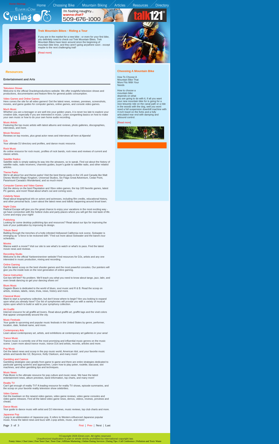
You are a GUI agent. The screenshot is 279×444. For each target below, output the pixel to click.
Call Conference (127, 441)
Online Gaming (11, 264)
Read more (45, 52)
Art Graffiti (8, 309)
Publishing (9, 219)
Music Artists (10, 122)
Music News (10, 372)
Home (12, 3)
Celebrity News (11, 196)
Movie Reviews (11, 133)
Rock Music (9, 148)
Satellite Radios (11, 159)
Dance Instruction (13, 275)
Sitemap (21, 3)
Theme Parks (10, 172)
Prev (89, 425)
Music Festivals (11, 319)
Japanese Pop (11, 414)
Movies (7, 243)
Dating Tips (111, 441)
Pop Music (9, 348)
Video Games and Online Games (21, 98)
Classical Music (11, 296)
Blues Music (10, 285)
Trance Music (10, 338)
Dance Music (10, 406)
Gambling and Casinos (15, 359)
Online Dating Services (93, 441)
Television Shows (12, 88)
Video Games (10, 393)
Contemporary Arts (13, 330)
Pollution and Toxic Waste (148, 441)
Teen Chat (55, 441)
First (81, 425)
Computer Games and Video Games (23, 185)
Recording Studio (12, 254)
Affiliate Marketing (71, 441)
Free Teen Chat (41, 441)
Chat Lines (28, 441)
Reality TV (9, 383)
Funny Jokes (15, 441)
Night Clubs (9, 206)
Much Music (10, 109)
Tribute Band (10, 230)
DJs (5, 140)
